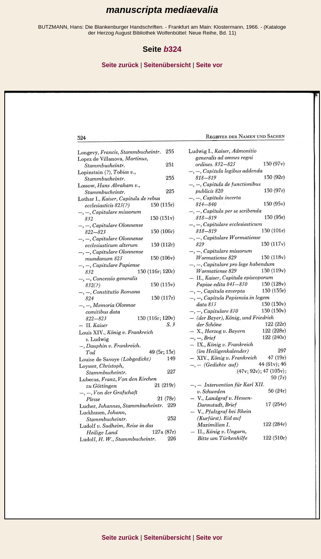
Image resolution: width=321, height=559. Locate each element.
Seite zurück (120, 65)
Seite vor (209, 65)
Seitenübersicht (167, 65)
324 (173, 49)
